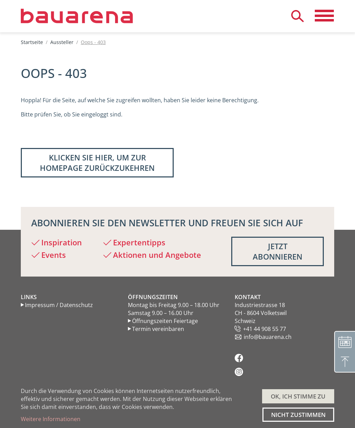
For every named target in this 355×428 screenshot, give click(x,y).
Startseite (32, 42)
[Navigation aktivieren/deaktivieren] (324, 16)
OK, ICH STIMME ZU (298, 396)
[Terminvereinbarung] (344, 341)
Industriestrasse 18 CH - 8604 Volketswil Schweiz (261, 313)
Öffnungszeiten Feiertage (165, 321)
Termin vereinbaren (158, 329)
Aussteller (61, 42)
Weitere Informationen (50, 419)
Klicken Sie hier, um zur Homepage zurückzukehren (97, 162)
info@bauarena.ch (268, 337)
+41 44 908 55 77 (264, 329)
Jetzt (277, 251)
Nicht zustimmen (298, 415)
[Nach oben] (344, 362)
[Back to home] (95, 16)
